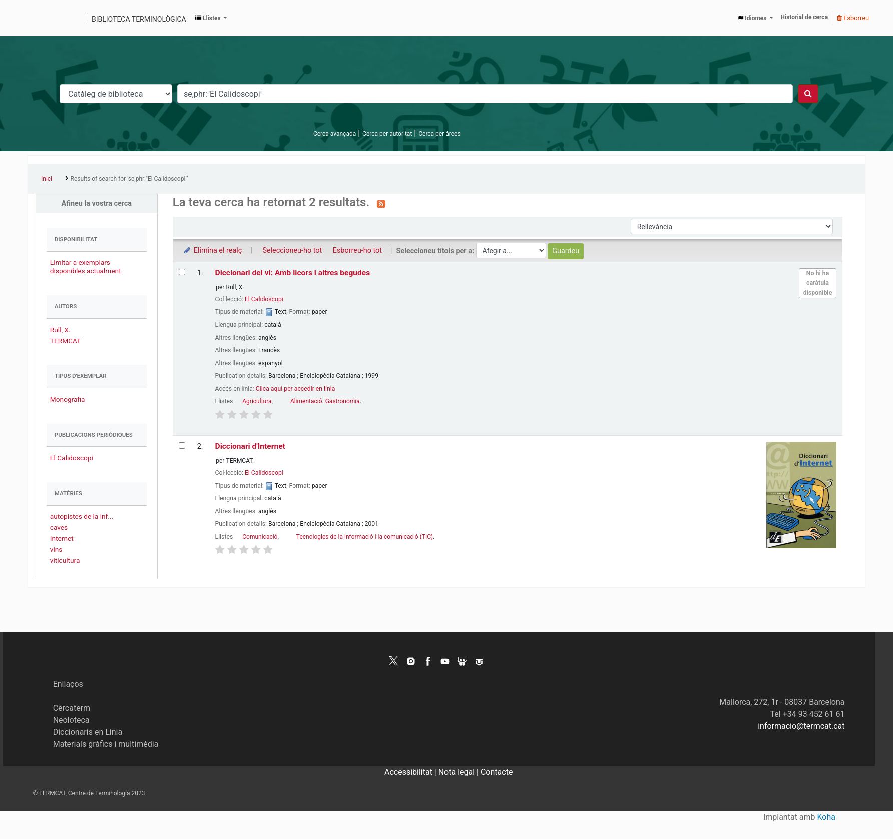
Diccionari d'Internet (250, 446)
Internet (62, 538)
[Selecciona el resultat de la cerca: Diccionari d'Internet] (182, 445)
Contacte (497, 772)
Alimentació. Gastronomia (325, 401)
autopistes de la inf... (81, 516)
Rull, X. (60, 330)
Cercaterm (71, 708)
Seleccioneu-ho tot (292, 250)
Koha (826, 817)
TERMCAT (65, 341)
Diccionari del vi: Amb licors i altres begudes (292, 272)
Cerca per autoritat (387, 133)
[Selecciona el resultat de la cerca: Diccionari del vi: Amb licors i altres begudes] (182, 272)
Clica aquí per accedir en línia (295, 388)
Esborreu (853, 18)
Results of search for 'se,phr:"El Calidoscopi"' (129, 178)
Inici (46, 178)
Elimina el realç (212, 250)
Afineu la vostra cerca (97, 203)
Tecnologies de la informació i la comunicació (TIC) (364, 536)
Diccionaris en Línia (88, 732)
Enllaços (68, 684)
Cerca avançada (334, 133)
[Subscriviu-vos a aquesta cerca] (381, 203)
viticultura (65, 560)
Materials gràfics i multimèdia (106, 744)
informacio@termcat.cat (801, 726)
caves (59, 527)
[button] (211, 18)
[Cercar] (808, 93)
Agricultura (256, 401)
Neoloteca (71, 720)
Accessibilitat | (411, 772)
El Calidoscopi (71, 458)
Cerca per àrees (439, 133)
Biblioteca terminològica (139, 19)
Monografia (67, 399)
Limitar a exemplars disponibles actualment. (86, 266)
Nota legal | (459, 772)
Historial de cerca (804, 17)
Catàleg (39, 18)
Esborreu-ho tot (357, 250)
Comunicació (259, 536)
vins (56, 549)
